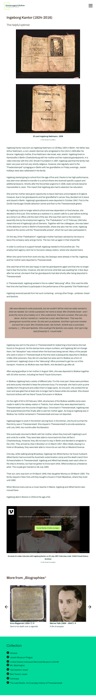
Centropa (14, 678)
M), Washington (17, 665)
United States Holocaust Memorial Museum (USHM (34, 662)
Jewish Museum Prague (21, 657)
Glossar (13, 653)
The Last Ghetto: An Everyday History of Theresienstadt (36, 683)
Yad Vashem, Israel (19, 670)
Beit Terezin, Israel (18, 674)
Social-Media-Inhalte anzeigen (48, 528)
